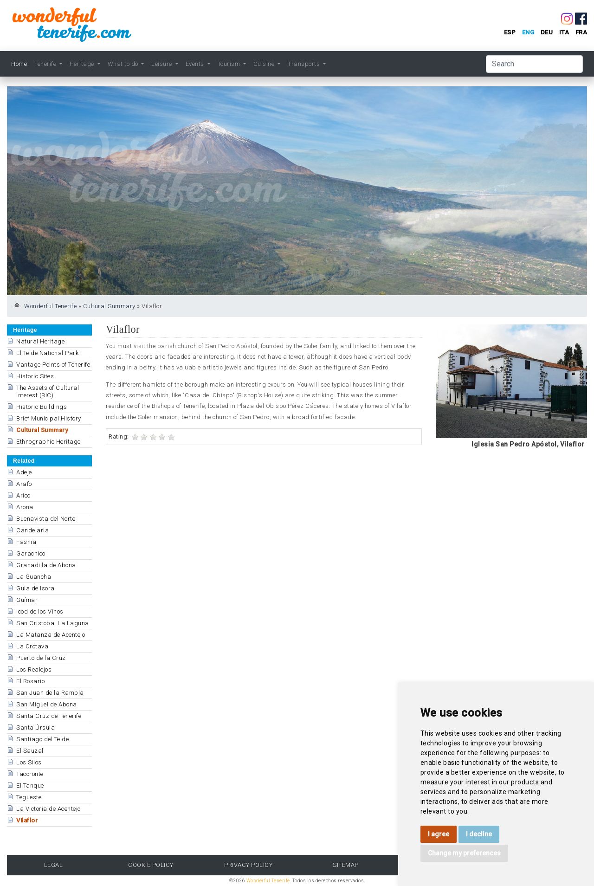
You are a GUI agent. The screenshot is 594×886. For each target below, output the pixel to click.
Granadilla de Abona (46, 565)
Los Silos (29, 762)
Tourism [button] (230, 63)
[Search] (534, 64)
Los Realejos (34, 669)
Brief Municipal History (48, 418)
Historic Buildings (41, 406)
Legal (53, 864)
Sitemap (346, 864)
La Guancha (33, 576)
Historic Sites (35, 376)
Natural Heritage (40, 341)
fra (581, 32)
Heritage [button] (83, 63)
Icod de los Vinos (40, 611)
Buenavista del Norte (45, 518)
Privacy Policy (248, 864)
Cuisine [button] (264, 63)
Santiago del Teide (42, 739)
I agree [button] (438, 834)
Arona (24, 507)
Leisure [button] (162, 63)
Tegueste (28, 797)
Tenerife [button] (46, 63)
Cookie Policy (151, 864)
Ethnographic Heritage (48, 441)
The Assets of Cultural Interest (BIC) (47, 391)
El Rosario (30, 681)
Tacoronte (30, 773)
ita (564, 32)
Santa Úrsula (35, 727)
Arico (23, 495)
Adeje (24, 472)
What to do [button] (124, 63)
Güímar (27, 599)
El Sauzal (30, 750)
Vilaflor (27, 820)
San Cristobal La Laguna (52, 623)
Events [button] (196, 63)
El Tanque (30, 785)
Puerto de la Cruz (41, 657)
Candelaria (32, 530)
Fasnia (26, 541)
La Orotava (32, 646)
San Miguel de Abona (46, 704)
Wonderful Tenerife (50, 306)
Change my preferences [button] (464, 853)
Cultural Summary (109, 306)
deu (547, 32)
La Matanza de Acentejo (50, 634)
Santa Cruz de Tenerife (48, 715)
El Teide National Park (47, 352)
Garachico (30, 553)
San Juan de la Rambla (50, 692)
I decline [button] (479, 834)
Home (19, 63)
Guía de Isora (35, 588)
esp (510, 32)
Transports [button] (305, 63)
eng (528, 32)
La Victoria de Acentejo (48, 808)
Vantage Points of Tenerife (53, 364)
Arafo (24, 483)
